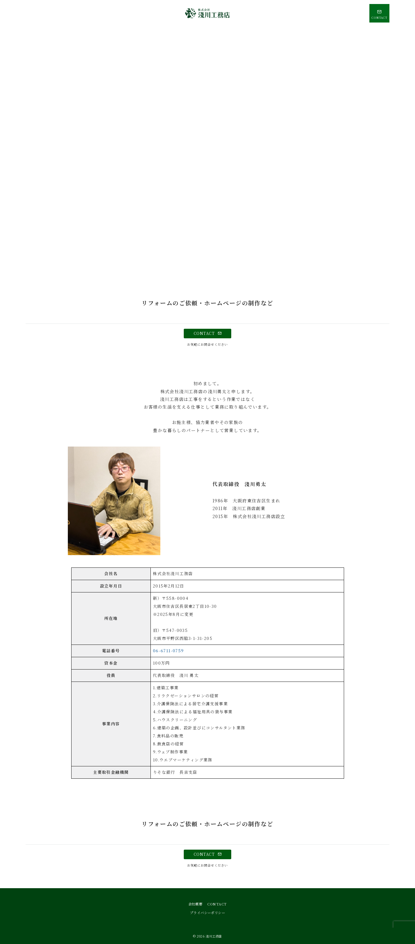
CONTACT (207, 333)
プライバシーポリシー (207, 912)
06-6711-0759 (168, 650)
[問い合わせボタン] (379, 13)
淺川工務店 (214, 936)
